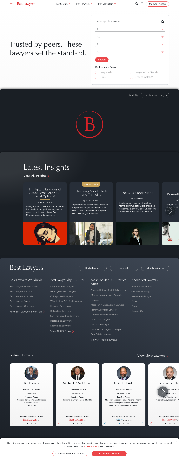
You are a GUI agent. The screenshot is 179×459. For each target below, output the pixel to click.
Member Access (155, 268)
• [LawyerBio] (31, 423)
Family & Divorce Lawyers (104, 309)
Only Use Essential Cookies (70, 453)
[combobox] (126, 21)
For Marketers (105, 3)
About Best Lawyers (141, 286)
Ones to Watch (142, 77)
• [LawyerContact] (35, 423)
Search (102, 59)
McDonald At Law (78, 389)
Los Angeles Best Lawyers (63, 291)
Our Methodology (140, 291)
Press (134, 301)
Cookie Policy (91, 446)
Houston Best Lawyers (61, 306)
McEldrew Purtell (124, 389)
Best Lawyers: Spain (20, 301)
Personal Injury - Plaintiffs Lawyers (108, 290)
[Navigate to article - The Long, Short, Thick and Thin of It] (91, 213)
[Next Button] (51, 394)
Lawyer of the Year (145, 72)
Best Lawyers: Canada (21, 291)
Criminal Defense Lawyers (104, 314)
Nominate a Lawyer (141, 296)
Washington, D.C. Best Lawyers (66, 301)
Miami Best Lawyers (60, 325)
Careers (135, 306)
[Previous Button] (12, 394)
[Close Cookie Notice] (176, 441)
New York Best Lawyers (62, 286)
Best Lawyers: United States (24, 286)
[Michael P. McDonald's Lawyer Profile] (77, 377)
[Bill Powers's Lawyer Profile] (31, 377)
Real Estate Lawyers (101, 334)
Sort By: (134, 95)
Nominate (124, 268)
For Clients (62, 3)
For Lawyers (83, 3)
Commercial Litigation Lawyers (107, 329)
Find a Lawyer (92, 268)
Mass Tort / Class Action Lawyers (107, 305)
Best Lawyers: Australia (21, 296)
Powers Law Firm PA (32, 389)
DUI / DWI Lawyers (100, 319)
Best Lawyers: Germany (22, 306)
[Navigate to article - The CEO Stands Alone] (137, 213)
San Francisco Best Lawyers (64, 316)
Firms (102, 77)
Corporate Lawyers (101, 324)
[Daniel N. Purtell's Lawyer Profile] (124, 377)
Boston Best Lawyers (61, 320)
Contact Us (137, 311)
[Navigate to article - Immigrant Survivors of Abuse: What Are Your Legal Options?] (45, 213)
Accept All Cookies (109, 453)
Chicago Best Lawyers (61, 296)
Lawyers (104, 72)
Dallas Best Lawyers (60, 311)
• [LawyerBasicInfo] (27, 423)
